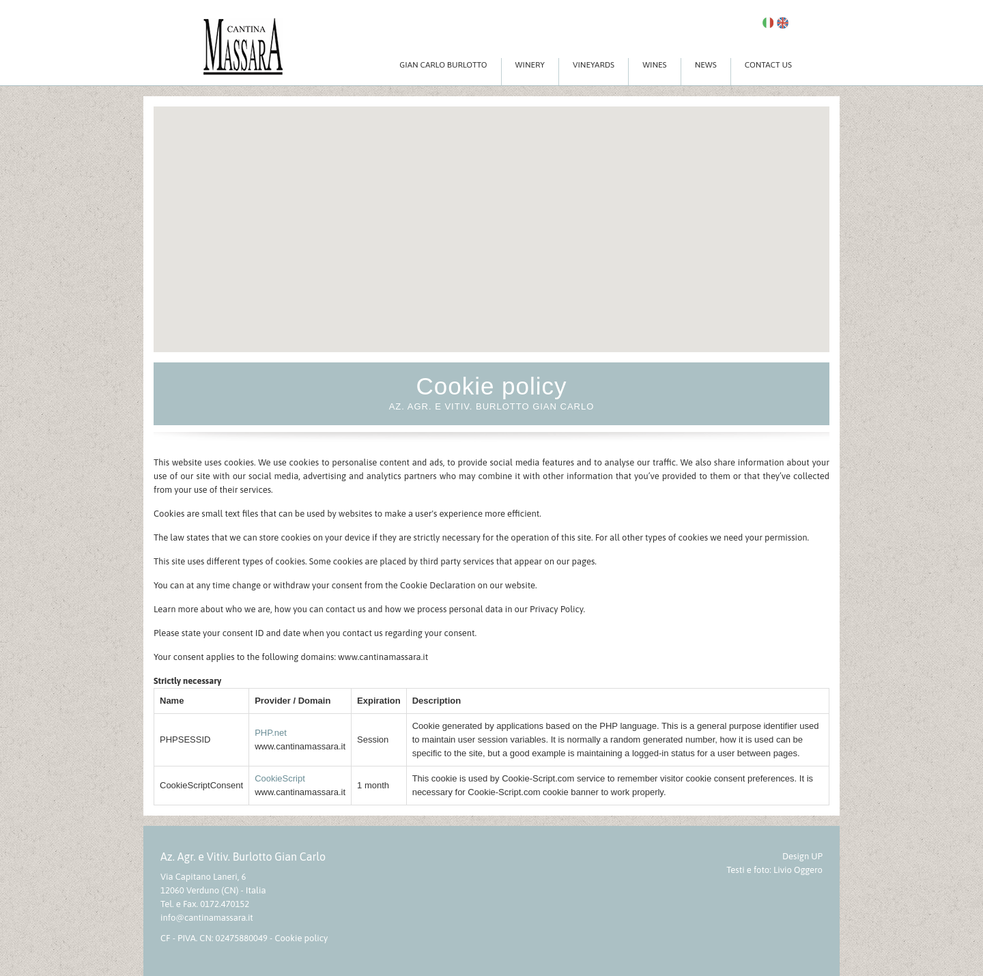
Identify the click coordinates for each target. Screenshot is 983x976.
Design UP (802, 856)
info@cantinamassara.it (206, 918)
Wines (654, 65)
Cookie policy (301, 938)
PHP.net (271, 733)
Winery (530, 65)
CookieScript (280, 778)
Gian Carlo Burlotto (443, 65)
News (706, 65)
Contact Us (768, 65)
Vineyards (593, 65)
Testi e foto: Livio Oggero (774, 870)
